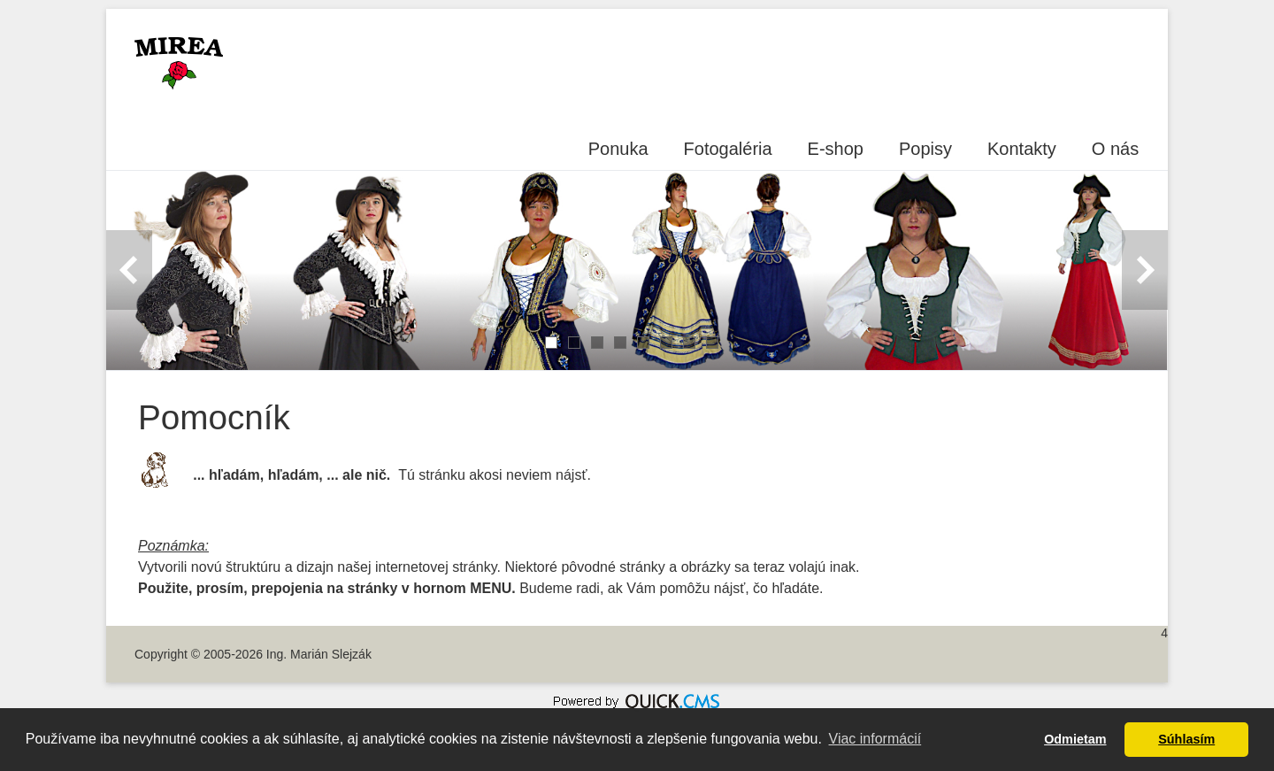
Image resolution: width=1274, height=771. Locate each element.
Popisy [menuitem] (925, 148)
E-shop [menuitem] (835, 148)
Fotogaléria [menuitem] (728, 148)
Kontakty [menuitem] (1021, 148)
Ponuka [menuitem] (618, 148)
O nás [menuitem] (1115, 148)
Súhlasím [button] (1186, 739)
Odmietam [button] (1075, 739)
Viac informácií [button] (875, 738)
